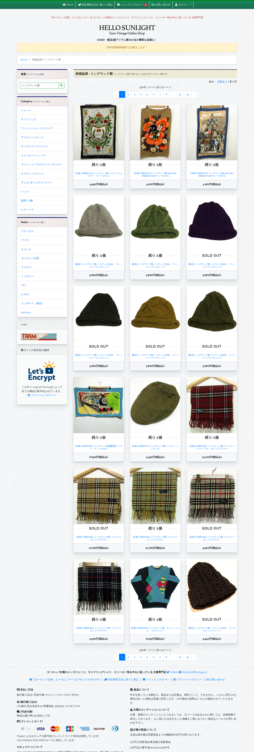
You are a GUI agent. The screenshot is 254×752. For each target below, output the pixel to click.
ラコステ (26, 267)
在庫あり (222, 81)
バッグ (25, 191)
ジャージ (26, 110)
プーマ (25, 240)
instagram (200, 672)
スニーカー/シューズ (33, 155)
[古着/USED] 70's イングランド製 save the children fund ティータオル (155, 174)
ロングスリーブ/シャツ (34, 146)
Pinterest (185, 672)
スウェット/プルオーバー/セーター (42, 164)
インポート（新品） (32, 303)
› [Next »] (194, 94)
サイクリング (28, 119)
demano (26, 312)
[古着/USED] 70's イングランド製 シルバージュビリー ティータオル (98, 174)
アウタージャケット (32, 137)
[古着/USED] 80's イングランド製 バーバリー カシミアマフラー (99, 538)
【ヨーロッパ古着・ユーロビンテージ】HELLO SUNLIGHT (64, 679)
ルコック (26, 249)
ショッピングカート (156, 679)
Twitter (172, 672)
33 (180, 94)
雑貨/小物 (27, 200)
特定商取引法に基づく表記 (121, 679)
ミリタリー (27, 276)
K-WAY (25, 294)
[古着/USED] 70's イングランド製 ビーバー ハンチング (155, 447)
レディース (27, 209)
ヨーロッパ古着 (30, 258)
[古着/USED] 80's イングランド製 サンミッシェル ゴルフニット (155, 629)
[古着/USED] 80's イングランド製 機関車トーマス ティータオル (98, 447)
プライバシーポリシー (42, 395)
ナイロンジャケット (32, 173)
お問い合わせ (215, 679)
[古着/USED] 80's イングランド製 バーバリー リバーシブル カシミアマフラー (213, 447)
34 (187, 94)
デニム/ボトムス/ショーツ (36, 182)
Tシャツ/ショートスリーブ (36, 128)
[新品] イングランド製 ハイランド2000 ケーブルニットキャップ (211, 629)
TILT (23, 285)
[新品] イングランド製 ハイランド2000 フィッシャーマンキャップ (98, 265)
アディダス (27, 231)
